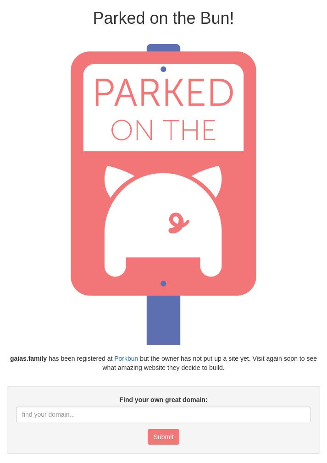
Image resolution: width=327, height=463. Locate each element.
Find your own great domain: (163, 399)
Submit (164, 437)
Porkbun (126, 358)
